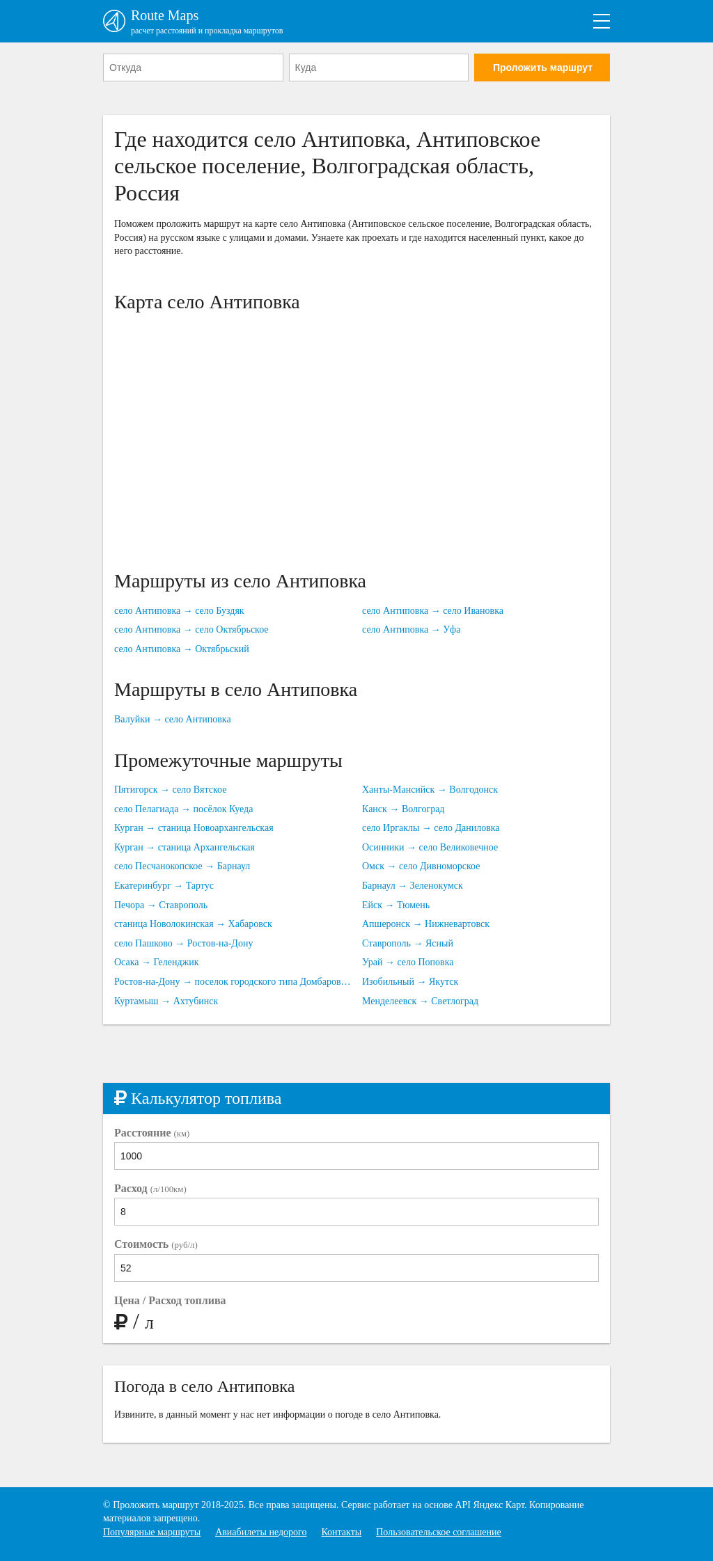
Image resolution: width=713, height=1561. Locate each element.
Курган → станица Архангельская (184, 847)
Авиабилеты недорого (260, 1532)
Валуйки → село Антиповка (172, 719)
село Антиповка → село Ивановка (432, 610)
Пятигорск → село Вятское (170, 789)
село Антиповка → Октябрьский (181, 649)
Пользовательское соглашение (438, 1532)
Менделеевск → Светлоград (420, 1001)
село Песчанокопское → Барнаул (182, 866)
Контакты (341, 1532)
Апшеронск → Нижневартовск (425, 924)
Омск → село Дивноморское (421, 866)
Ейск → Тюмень (396, 905)
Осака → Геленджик (156, 962)
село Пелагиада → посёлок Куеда (183, 809)
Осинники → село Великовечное (430, 847)
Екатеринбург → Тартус (164, 885)
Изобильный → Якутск (410, 981)
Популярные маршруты (152, 1532)
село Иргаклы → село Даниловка (431, 828)
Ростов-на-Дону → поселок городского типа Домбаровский (232, 981)
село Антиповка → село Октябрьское (191, 629)
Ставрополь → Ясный (407, 943)
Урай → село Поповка (408, 962)
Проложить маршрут (543, 67)
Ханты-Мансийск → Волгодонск (430, 789)
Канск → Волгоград (403, 809)
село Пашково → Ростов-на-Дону (183, 943)
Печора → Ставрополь (160, 905)
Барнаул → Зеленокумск (412, 885)
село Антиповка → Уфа (411, 629)
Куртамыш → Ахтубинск (166, 1001)
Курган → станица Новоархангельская (194, 828)
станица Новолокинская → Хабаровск (193, 924)
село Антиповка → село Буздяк (179, 610)
